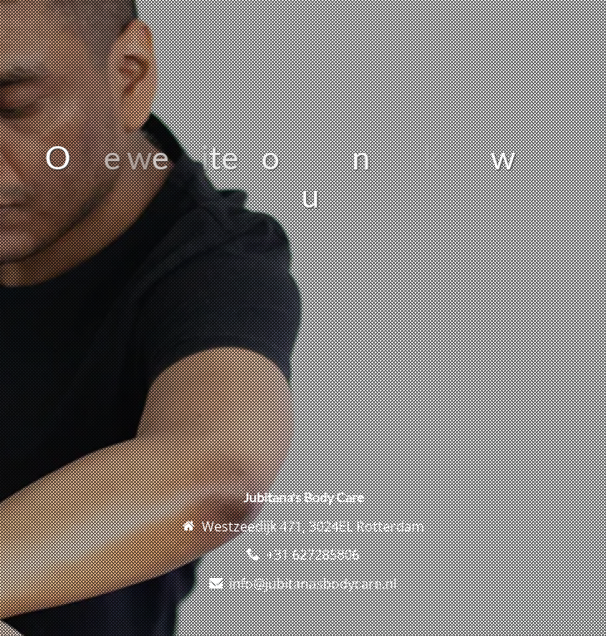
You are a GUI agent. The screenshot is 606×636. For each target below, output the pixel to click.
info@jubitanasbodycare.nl (313, 584)
